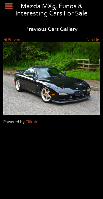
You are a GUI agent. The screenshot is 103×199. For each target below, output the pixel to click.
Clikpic (32, 121)
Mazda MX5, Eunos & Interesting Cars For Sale (51, 9)
